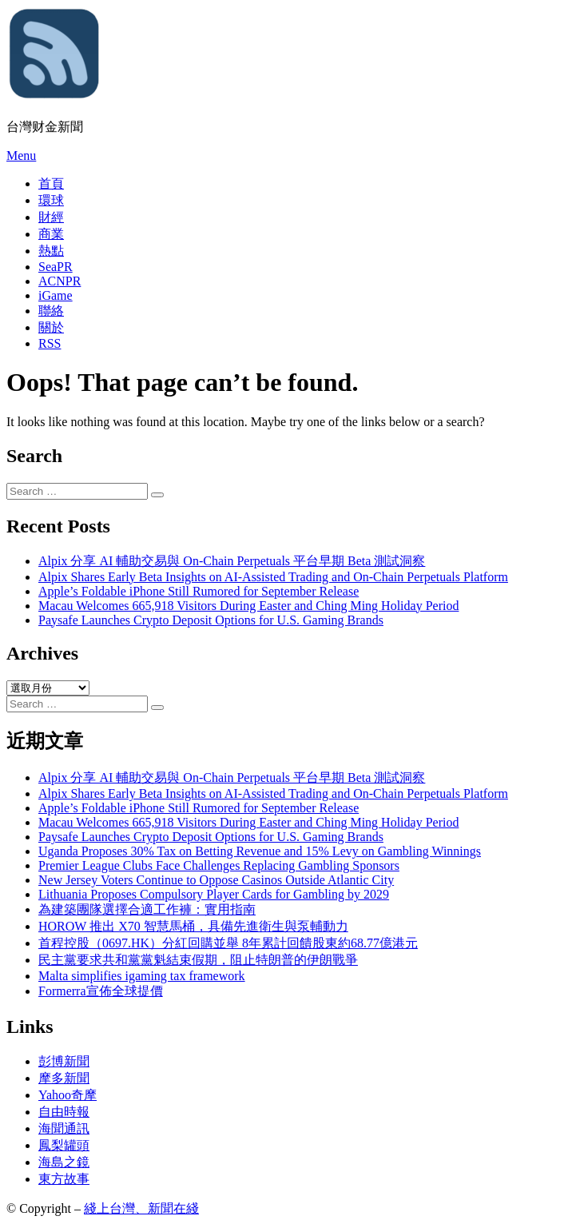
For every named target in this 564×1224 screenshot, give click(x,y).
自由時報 (63, 1111)
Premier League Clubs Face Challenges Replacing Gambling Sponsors (218, 865)
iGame (55, 295)
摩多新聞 (63, 1078)
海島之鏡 (63, 1162)
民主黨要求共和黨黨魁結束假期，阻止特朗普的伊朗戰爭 (198, 960)
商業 (51, 234)
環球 (51, 200)
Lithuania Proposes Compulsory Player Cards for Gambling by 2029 (213, 894)
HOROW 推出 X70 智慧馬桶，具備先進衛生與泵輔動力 (193, 926)
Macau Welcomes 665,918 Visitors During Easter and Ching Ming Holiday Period (248, 605)
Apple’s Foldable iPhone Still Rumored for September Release (198, 591)
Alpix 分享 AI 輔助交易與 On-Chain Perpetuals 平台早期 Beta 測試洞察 (231, 561)
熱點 (51, 250)
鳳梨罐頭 (63, 1145)
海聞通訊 (63, 1128)
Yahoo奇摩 (67, 1095)
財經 (51, 217)
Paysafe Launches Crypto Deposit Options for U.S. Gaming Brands (210, 620)
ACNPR (59, 281)
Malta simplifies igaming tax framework (141, 976)
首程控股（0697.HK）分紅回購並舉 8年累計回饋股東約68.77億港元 (228, 943)
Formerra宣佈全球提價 (100, 991)
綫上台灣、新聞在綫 (141, 1208)
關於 (51, 327)
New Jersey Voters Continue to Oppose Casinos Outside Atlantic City (216, 880)
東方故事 (63, 1179)
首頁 (51, 183)
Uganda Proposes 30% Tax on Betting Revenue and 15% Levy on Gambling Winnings (259, 851)
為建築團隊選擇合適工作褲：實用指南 (147, 909)
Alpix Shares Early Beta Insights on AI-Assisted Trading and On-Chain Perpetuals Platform (273, 577)
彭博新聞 (63, 1061)
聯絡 (51, 310)
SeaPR (55, 266)
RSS (49, 343)
